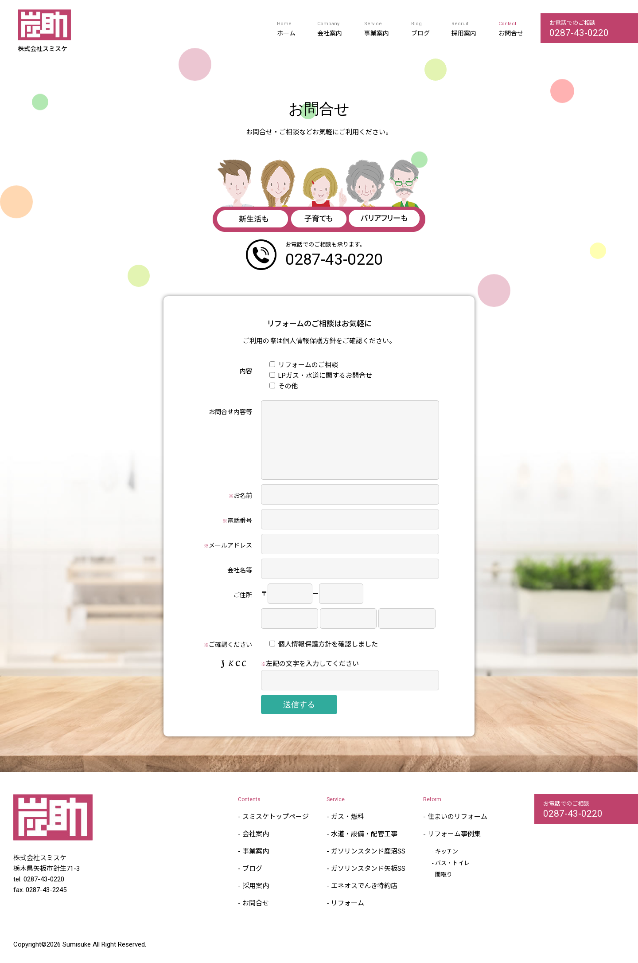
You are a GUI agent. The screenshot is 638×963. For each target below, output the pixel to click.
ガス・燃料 (347, 830)
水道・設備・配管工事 (364, 847)
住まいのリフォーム (457, 830)
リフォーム (347, 916)
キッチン (446, 864)
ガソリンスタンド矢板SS (368, 882)
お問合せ (510, 33)
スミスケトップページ (275, 830)
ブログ (420, 33)
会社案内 (329, 33)
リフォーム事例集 (454, 847)
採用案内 (463, 33)
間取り (443, 888)
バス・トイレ (452, 876)
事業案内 (376, 33)
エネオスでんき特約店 (364, 899)
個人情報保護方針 (309, 341)
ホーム (286, 33)
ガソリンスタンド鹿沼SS (368, 865)
